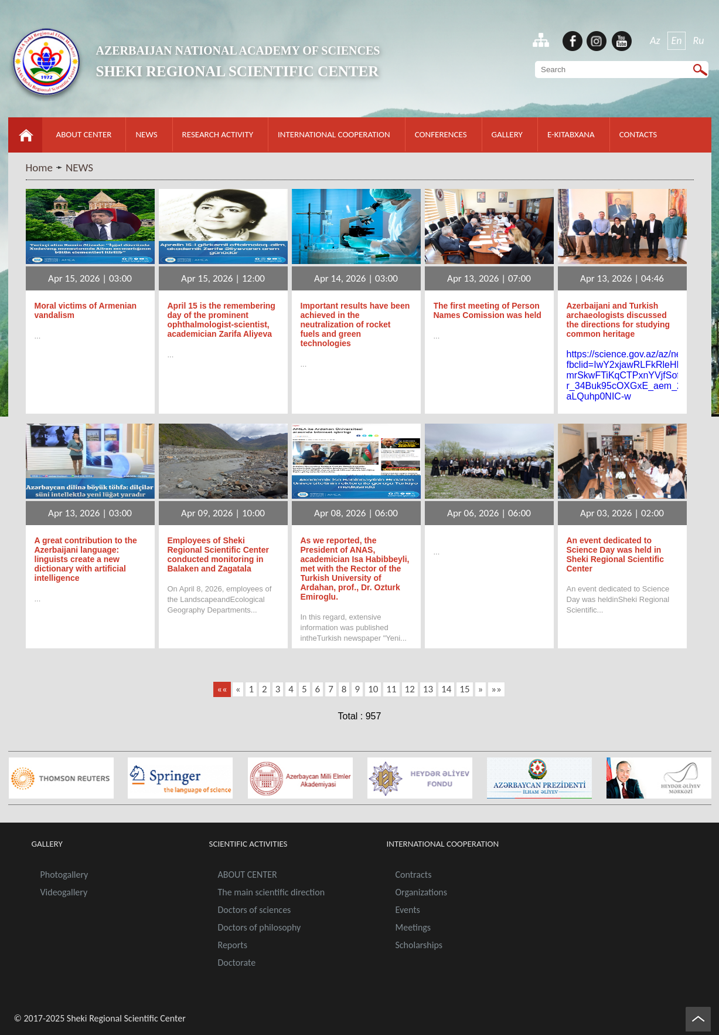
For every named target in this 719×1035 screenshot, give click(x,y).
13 (428, 689)
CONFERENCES (441, 134)
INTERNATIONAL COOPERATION (334, 134)
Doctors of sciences (254, 909)
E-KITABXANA (571, 134)
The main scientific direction (271, 892)
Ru (698, 40)
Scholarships (419, 945)
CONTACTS (638, 134)
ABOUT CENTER (84, 134)
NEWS (146, 134)
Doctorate (237, 962)
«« (222, 689)
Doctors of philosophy (259, 927)
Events (408, 909)
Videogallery (64, 892)
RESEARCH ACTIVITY (217, 134)
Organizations (422, 892)
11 (391, 689)
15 (464, 689)
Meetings (413, 927)
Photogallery (64, 874)
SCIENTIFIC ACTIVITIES (248, 843)
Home (39, 167)
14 (446, 689)
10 (373, 689)
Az (655, 40)
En (677, 40)
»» (496, 689)
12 (410, 689)
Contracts (414, 874)
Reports (232, 945)
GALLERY (507, 134)
